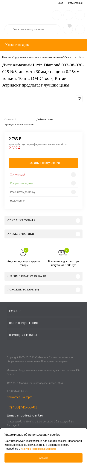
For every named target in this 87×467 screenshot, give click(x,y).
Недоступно (17, 200)
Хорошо (43, 458)
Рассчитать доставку (22, 192)
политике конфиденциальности (38, 448)
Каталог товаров (16, 45)
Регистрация (75, 2)
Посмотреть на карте (19, 397)
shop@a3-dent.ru (30, 415)
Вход (60, 2)
